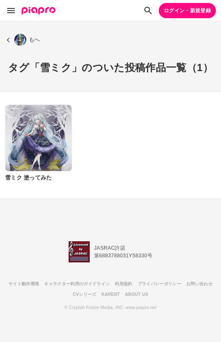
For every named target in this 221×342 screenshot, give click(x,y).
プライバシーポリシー (159, 283)
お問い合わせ (199, 283)
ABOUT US (136, 294)
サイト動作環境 (23, 283)
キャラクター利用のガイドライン (77, 283)
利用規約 (123, 283)
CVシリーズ (85, 294)
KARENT (111, 294)
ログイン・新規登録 (187, 11)
